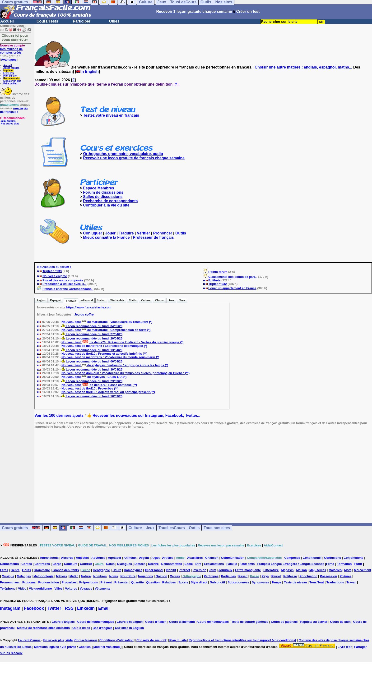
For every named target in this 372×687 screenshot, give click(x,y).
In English (89, 71)
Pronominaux (10, 582)
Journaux (225, 570)
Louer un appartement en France (232, 288)
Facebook (34, 608)
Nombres (100, 576)
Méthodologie (43, 576)
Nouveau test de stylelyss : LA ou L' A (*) (93, 377)
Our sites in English (129, 628)
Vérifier (143, 233)
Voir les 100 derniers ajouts (59, 415)
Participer (81, 21)
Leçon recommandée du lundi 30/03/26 (91, 369)
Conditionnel (312, 557)
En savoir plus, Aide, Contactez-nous (70, 640)
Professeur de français (153, 237)
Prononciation (48, 582)
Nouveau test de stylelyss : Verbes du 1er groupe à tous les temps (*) (114, 365)
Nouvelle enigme (54, 276)
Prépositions (88, 582)
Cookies (85, 647)
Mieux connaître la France (106, 237)
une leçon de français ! (14, 110)
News (182, 300)
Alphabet (114, 557)
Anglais (41, 300)
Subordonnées (238, 582)
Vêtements (102, 588)
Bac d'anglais (102, 628)
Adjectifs (82, 557)
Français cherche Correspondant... (67, 289)
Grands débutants (65, 570)
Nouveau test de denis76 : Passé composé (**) (99, 385)
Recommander (11, 78)
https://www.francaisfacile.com (88, 307)
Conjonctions (353, 557)
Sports (183, 582)
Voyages (86, 588)
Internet (184, 570)
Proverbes (69, 582)
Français (71, 300)
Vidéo (22, 588)
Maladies (335, 570)
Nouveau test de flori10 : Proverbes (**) (90, 388)
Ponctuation (308, 576)
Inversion (199, 570)
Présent (106, 582)
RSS (69, 608)
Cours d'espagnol (130, 621)
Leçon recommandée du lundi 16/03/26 (91, 396)
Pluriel (276, 576)
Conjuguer (92, 233)
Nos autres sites (10, 123)
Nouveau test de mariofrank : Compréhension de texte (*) (105, 330)
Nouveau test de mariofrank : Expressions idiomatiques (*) (104, 346)
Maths (133, 300)
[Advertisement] (203, 472)
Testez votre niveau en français (111, 115)
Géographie (101, 570)
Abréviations (49, 557)
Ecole (189, 564)
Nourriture (128, 576)
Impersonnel (154, 570)
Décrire (153, 564)
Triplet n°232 (217, 284)
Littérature (271, 570)
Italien (101, 300)
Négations (145, 576)
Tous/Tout (316, 582)
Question (153, 582)
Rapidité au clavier (313, 621)
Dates (110, 564)
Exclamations (214, 564)
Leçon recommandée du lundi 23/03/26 (91, 381)
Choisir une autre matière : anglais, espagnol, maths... (303, 67)
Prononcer (162, 233)
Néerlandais (117, 300)
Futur (358, 564)
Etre (198, 564)
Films (330, 564)
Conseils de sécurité (151, 640)
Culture (145, 300)
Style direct (199, 582)
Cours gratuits (15, 528)
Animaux (130, 557)
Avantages (8, 59)
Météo (74, 576)
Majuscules (317, 570)
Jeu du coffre (84, 314)
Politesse (290, 576)
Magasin (287, 570)
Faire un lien (10, 83)
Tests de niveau (295, 582)
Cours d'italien (156, 621)
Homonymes (133, 570)
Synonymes (260, 582)
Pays (265, 576)
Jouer (110, 233)
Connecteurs (9, 564)
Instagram (10, 608)
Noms (113, 576)
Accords (67, 557)
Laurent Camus (29, 640)
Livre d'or (8, 73)
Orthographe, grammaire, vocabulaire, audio (123, 154)
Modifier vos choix (107, 647)
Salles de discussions (102, 197)
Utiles (114, 21)
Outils (180, 233)
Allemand (87, 300)
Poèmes (345, 576)
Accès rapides (11, 68)
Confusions (332, 557)
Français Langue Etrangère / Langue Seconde (290, 564)
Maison (301, 570)
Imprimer (8, 70)
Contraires (42, 564)
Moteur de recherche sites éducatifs (43, 628)
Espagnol (55, 300)
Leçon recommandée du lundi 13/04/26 (91, 350)
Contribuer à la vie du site (106, 205)
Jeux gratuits (8, 121)
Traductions (335, 582)
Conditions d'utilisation (116, 640)
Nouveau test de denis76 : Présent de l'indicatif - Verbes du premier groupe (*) (122, 342)
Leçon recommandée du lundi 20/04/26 (91, 338)
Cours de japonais (284, 621)
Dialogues (124, 564)
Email (104, 608)
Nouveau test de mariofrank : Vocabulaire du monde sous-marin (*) (110, 357)
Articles (167, 557)
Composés (292, 557)
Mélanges (24, 576)
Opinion (161, 576)
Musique (8, 576)
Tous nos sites (217, 528)
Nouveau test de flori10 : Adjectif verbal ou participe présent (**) (108, 392)
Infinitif (171, 570)
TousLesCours (171, 528)
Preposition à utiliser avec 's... (64, 284)
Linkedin (86, 608)
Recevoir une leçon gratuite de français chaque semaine (134, 158)
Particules (228, 576)
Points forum (217, 272)
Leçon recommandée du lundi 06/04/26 (91, 361)
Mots (347, 570)
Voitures (71, 588)
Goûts (26, 570)
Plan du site (10, 75)
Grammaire (42, 570)
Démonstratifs (171, 564)
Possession (328, 576)
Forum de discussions (103, 192)
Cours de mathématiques (95, 621)
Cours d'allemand (182, 621)
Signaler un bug (12, 81)
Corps (56, 564)
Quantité (137, 582)
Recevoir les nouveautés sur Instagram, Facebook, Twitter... (146, 415)
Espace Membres (98, 188)
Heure (116, 570)
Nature (86, 576)
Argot (155, 557)
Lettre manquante (248, 570)
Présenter (121, 582)
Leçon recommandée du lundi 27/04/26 (91, 334)
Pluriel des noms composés (62, 280)
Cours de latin (340, 621)
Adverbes (98, 557)
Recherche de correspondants (110, 201)
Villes (58, 588)
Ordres (175, 576)
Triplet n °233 (52, 271)
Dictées (140, 564)
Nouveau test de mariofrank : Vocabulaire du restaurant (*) (106, 322)
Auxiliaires (195, 557)
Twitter (54, 608)
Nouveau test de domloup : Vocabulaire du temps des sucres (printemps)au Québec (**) (125, 373)
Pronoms (29, 582)
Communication (232, 557)
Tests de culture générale (249, 621)
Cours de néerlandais (213, 621)
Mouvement (362, 570)
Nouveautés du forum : (54, 267)
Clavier (159, 300)
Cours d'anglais (63, 621)
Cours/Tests (47, 21)
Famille (231, 564)
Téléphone (7, 588)
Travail (351, 582)
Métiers (61, 576)
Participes (211, 576)
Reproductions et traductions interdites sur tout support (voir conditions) (242, 640)
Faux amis (247, 564)
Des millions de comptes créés (12, 49)
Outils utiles (81, 628)
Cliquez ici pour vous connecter (15, 37)
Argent (144, 557)
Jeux (171, 300)
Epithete (214, 280)
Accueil (7, 21)
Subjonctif (217, 582)
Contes (26, 564)
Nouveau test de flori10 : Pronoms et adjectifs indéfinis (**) (104, 353)
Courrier (86, 564)
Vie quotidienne (40, 588)
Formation (344, 564)
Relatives (169, 582)
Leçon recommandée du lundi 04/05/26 (91, 326)
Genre (15, 570)
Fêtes (4, 570)
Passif (242, 576)
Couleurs (70, 564)
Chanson (212, 557)
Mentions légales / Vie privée (55, 647)
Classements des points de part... (232, 277)
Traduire (126, 233)
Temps (276, 582)
